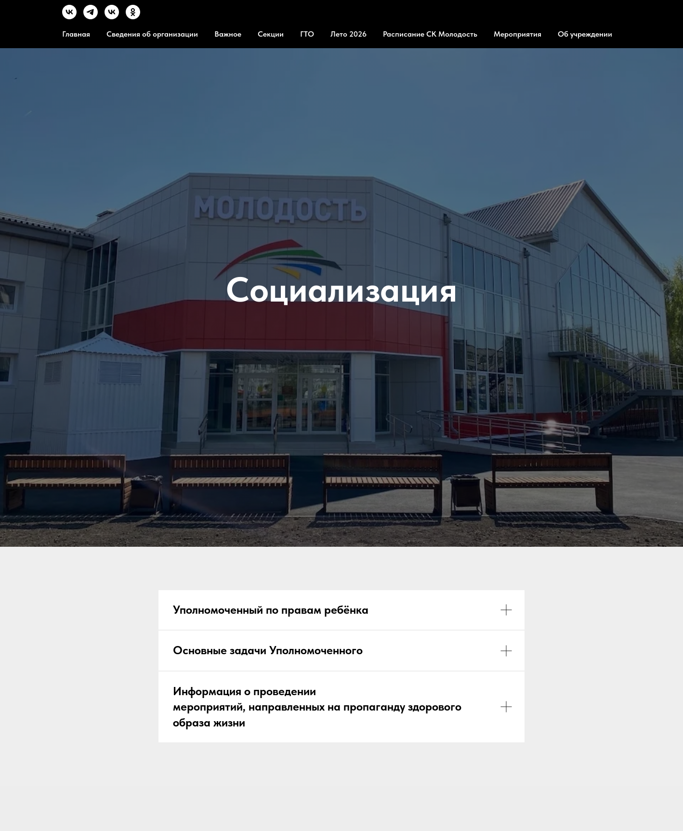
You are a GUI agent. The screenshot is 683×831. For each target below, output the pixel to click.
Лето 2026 (348, 34)
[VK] (69, 17)
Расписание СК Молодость (430, 34)
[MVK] (112, 17)
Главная (76, 34)
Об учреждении (585, 34)
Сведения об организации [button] (152, 34)
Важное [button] (227, 34)
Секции (271, 34)
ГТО (307, 34)
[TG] (90, 17)
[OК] (133, 17)
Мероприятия (517, 34)
